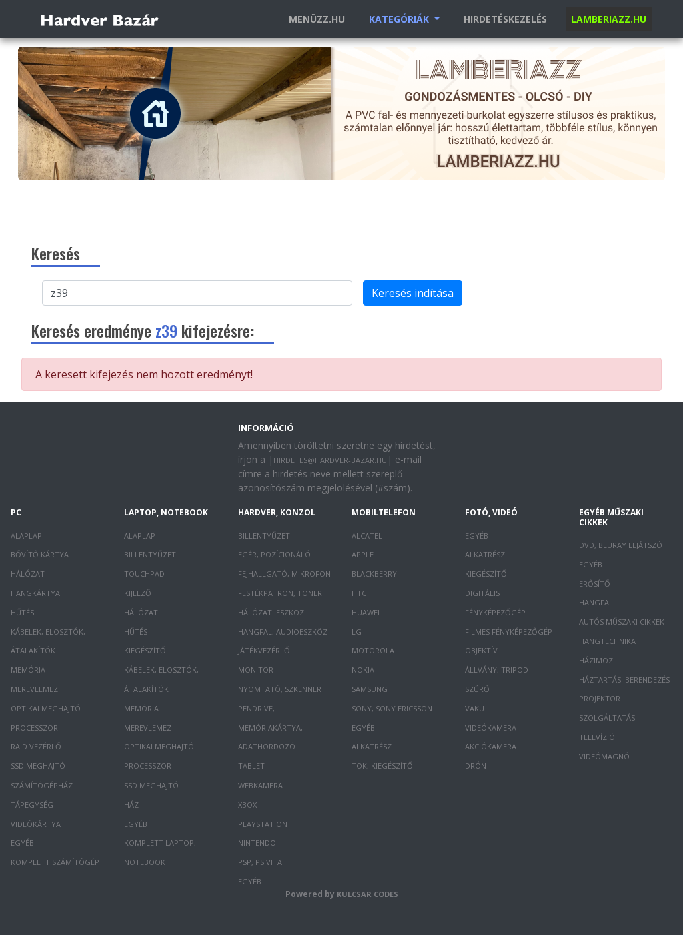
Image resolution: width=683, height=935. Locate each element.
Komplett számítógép (55, 862)
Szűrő (477, 689)
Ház (131, 805)
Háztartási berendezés (624, 680)
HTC (359, 593)
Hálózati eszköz (271, 612)
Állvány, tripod (496, 670)
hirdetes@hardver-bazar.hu (330, 460)
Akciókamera (490, 746)
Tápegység (32, 805)
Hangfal (596, 602)
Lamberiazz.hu (608, 19)
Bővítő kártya (40, 554)
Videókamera (490, 728)
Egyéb (22, 843)
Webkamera (260, 785)
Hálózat (28, 574)
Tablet (251, 766)
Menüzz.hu (317, 19)
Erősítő (594, 584)
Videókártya (36, 824)
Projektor (599, 698)
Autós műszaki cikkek (621, 622)
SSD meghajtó (38, 766)
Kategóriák (400, 19)
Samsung (370, 689)
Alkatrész (372, 746)
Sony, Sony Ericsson (392, 708)
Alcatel (367, 536)
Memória (28, 670)
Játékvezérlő (264, 650)
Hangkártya (35, 593)
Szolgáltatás (607, 718)
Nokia (363, 670)
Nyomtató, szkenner (279, 689)
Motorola (373, 650)
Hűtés (22, 612)
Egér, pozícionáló (274, 554)
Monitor (255, 670)
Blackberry (374, 574)
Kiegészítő (145, 650)
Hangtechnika (607, 641)
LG (357, 632)
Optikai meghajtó (46, 708)
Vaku (474, 708)
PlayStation (262, 824)
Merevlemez (34, 689)
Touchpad (144, 574)
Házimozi (597, 660)
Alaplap (26, 536)
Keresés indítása (413, 293)
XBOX (247, 805)
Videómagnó (604, 756)
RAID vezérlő (36, 746)
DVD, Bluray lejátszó (620, 545)
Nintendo (257, 843)
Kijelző (137, 593)
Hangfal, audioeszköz (282, 632)
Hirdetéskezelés (505, 19)
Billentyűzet (150, 554)
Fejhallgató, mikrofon (284, 574)
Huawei (366, 612)
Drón (475, 766)
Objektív (481, 650)
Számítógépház (42, 785)
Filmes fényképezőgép (508, 632)
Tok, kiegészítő (382, 766)
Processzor (34, 728)
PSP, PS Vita (260, 862)
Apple (363, 554)
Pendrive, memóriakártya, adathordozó (270, 727)
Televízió (597, 737)
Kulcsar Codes (367, 894)
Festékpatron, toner (280, 593)
